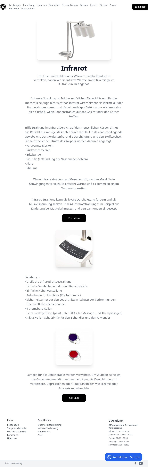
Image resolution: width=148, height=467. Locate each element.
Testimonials (28, 8)
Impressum (44, 431)
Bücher (103, 5)
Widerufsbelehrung (48, 428)
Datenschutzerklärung (49, 424)
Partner (84, 5)
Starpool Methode (16, 428)
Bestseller (54, 5)
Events (93, 5)
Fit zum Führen (70, 5)
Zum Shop (140, 6)
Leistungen (15, 5)
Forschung (29, 5)
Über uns (42, 5)
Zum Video (74, 218)
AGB (40, 435)
